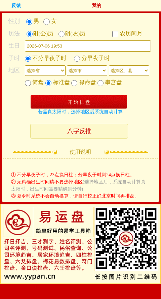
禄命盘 (83, 82)
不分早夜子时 (46, 58)
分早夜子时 (92, 58)
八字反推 (79, 131)
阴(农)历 (71, 33)
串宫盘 (109, 82)
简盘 (34, 82)
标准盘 (57, 82)
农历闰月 (127, 33)
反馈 (16, 5)
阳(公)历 (40, 33)
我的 (96, 5)
